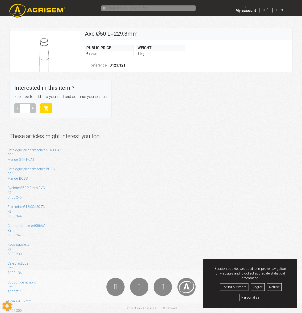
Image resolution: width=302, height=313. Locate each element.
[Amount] (25, 108)
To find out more (234, 287)
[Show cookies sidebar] (7, 306)
